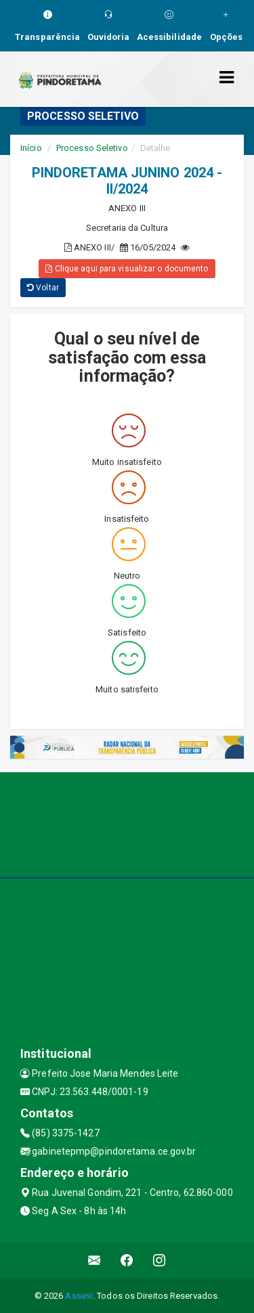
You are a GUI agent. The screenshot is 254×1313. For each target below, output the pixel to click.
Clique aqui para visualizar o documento (126, 268)
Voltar (43, 287)
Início (31, 148)
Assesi (79, 1296)
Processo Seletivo (92, 148)
